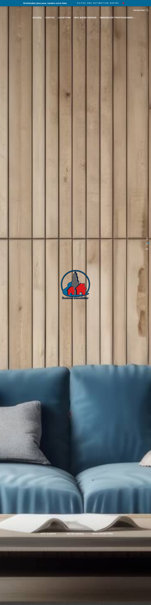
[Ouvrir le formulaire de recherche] (141, 10)
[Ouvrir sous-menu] (135, 17)
